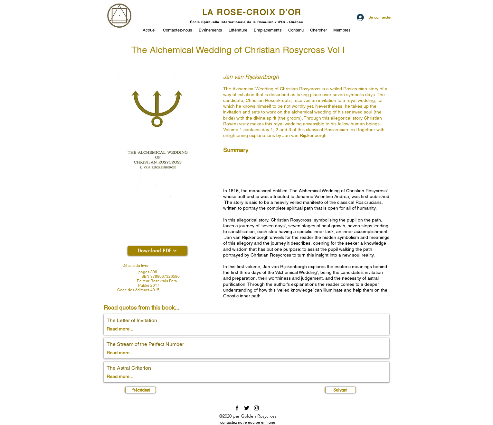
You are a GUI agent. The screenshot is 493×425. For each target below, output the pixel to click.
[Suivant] (340, 390)
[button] (210, 29)
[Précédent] (140, 390)
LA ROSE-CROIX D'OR (251, 12)
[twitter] (246, 408)
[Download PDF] (157, 251)
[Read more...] (129, 329)
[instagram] (256, 408)
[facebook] (237, 408)
